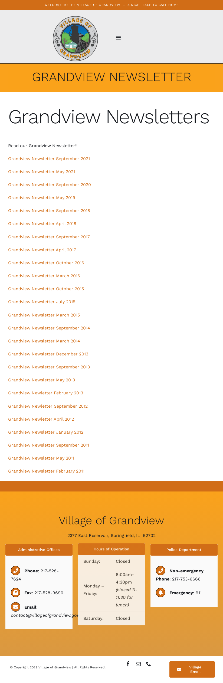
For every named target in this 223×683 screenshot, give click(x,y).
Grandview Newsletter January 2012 (45, 432)
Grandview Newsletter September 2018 (49, 210)
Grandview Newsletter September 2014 (49, 328)
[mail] (138, 663)
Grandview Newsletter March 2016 (44, 275)
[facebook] (128, 663)
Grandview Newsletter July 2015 (41, 301)
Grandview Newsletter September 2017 (49, 236)
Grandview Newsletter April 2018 (42, 223)
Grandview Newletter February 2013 (45, 392)
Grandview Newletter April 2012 (41, 419)
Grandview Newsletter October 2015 (46, 288)
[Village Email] (192, 669)
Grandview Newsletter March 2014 (44, 341)
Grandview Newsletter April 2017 (42, 249)
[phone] (148, 663)
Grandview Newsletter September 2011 (48, 445)
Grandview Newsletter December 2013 (48, 354)
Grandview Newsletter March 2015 (44, 315)
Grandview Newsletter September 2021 (49, 158)
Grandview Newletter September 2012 (48, 406)
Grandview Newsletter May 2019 (41, 197)
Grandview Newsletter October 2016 (46, 262)
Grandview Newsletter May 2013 (41, 379)
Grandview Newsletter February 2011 (46, 471)
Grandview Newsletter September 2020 (49, 184)
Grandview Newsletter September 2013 (49, 366)
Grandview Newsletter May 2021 (41, 171)
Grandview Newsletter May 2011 (41, 458)
